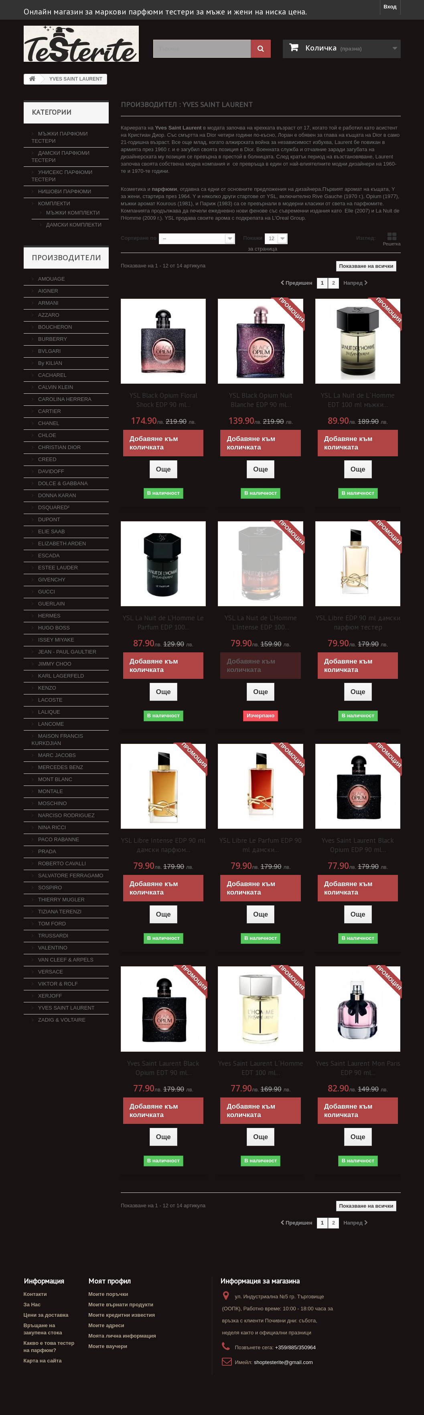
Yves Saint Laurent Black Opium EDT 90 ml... (163, 1068)
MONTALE (50, 791)
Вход (389, 7)
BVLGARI (49, 351)
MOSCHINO (52, 803)
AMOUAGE (51, 279)
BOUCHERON (54, 327)
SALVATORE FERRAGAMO (70, 875)
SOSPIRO (49, 888)
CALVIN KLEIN (55, 387)
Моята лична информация (122, 1336)
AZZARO (48, 315)
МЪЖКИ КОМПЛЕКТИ (72, 213)
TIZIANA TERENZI (59, 912)
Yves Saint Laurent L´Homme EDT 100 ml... (260, 1068)
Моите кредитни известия (121, 1315)
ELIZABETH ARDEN (61, 543)
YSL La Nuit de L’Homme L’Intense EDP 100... (261, 622)
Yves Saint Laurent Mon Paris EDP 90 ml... (358, 1068)
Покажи (252, 238)
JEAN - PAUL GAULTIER (67, 652)
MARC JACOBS (56, 755)
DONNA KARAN (56, 495)
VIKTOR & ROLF (57, 984)
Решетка (392, 239)
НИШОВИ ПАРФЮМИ (64, 191)
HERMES (49, 616)
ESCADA (48, 556)
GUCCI (46, 592)
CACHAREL (52, 375)
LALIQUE (49, 712)
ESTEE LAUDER (57, 568)
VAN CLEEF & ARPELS (65, 960)
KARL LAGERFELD (60, 676)
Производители (66, 257)
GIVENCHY (51, 580)
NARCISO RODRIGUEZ (66, 815)
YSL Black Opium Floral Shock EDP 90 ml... (163, 400)
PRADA (46, 851)
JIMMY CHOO (54, 664)
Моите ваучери (107, 1346)
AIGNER (47, 291)
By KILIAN (50, 363)
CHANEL (48, 423)
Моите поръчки (108, 1294)
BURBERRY (52, 339)
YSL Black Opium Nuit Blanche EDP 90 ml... (260, 400)
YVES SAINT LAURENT (66, 1008)
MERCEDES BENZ (60, 767)
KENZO (46, 688)
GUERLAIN (51, 604)
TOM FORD (51, 924)
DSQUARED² (53, 507)
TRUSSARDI (53, 936)
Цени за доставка (46, 1315)
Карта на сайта (43, 1361)
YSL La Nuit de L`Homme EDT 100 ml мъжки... (358, 400)
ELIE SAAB (51, 531)
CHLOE (46, 435)
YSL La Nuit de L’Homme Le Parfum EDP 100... (163, 622)
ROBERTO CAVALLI (61, 863)
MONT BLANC (55, 779)
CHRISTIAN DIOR (59, 447)
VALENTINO (52, 948)
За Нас (32, 1305)
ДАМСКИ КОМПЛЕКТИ (73, 225)
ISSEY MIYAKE (55, 640)
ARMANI (48, 303)
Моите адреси (106, 1325)
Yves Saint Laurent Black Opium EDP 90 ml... (358, 845)
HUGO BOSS (53, 628)
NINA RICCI (51, 827)
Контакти (35, 1294)
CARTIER (49, 411)
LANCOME (50, 724)
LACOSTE (50, 700)
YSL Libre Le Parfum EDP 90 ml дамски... (260, 845)
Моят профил (109, 1280)
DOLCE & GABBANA (62, 483)
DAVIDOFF (50, 471)
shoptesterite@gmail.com (283, 1362)
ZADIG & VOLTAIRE (61, 1020)
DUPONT (49, 519)
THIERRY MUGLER (61, 900)
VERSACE (50, 972)
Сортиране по (138, 238)
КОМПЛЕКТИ (53, 203)
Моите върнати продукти (120, 1305)
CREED (47, 459)
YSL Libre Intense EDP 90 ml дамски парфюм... (163, 845)
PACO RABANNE (58, 839)
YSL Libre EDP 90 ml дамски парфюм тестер (358, 622)
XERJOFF (49, 996)
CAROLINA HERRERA (64, 399)
